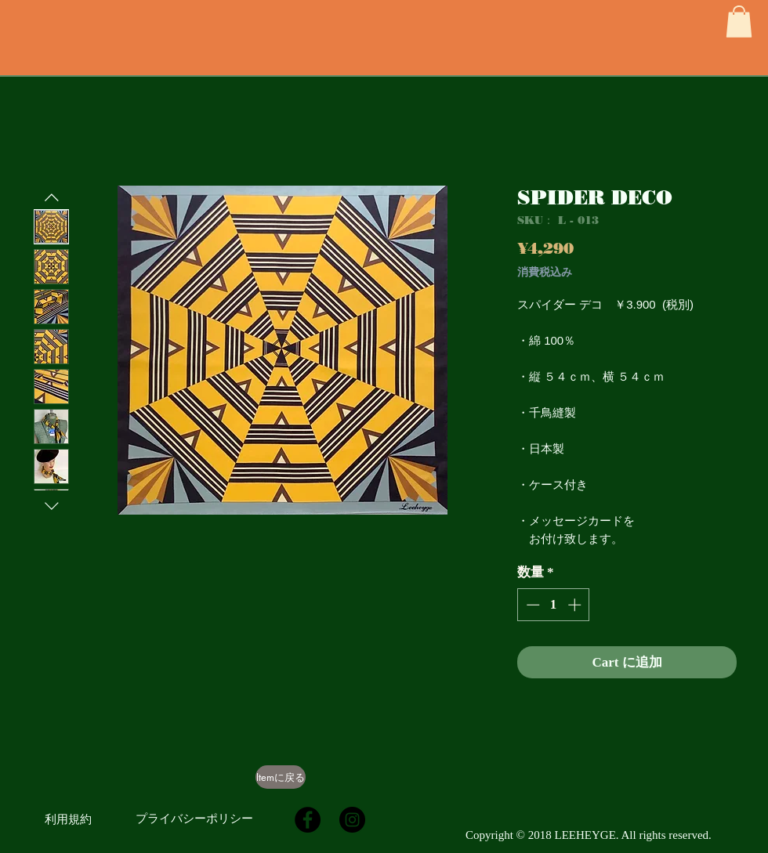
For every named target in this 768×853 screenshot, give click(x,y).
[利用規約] (68, 819)
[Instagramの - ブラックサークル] (352, 820)
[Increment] (576, 604)
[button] (739, 21)
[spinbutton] (553, 604)
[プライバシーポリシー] (194, 819)
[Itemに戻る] (280, 777)
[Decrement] (531, 604)
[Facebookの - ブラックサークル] (308, 820)
